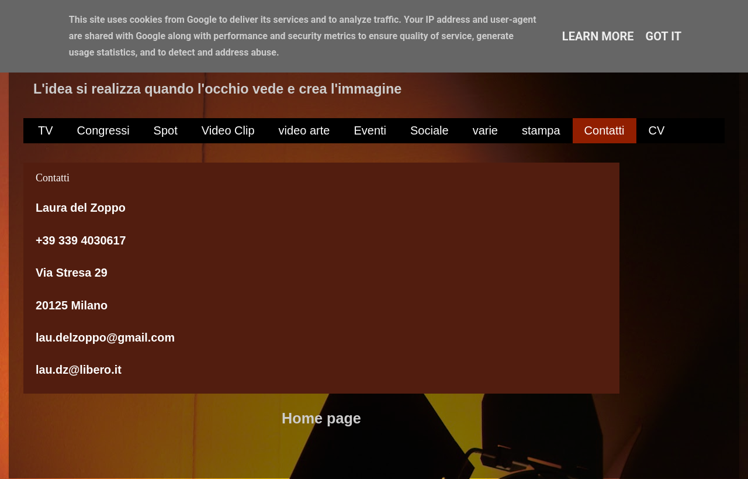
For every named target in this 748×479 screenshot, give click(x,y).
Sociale (429, 130)
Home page (321, 418)
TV (45, 130)
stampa (541, 130)
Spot (166, 130)
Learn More (598, 36)
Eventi (370, 130)
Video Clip (228, 130)
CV (657, 130)
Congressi (103, 130)
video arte (304, 130)
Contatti (604, 130)
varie (485, 130)
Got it (664, 36)
